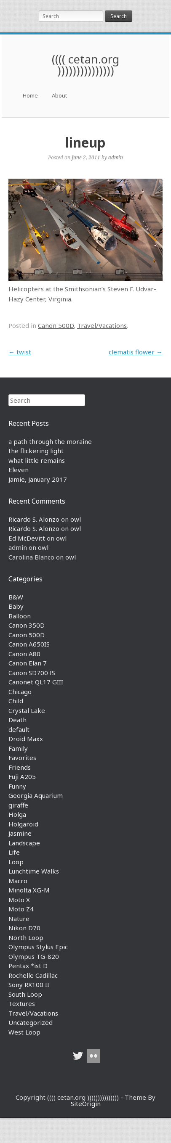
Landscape (24, 843)
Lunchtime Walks (33, 871)
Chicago (20, 691)
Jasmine (20, 833)
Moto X (19, 899)
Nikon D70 (24, 928)
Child (15, 701)
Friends (19, 767)
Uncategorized (30, 1022)
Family (18, 748)
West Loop (24, 1032)
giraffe (18, 805)
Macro (17, 880)
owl (75, 519)
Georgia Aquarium (35, 795)
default (18, 729)
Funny (17, 786)
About (59, 95)
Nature (18, 918)
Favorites (22, 757)
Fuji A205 (22, 776)
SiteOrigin (86, 1103)
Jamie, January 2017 (37, 479)
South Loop (25, 994)
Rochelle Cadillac (33, 975)
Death (17, 719)
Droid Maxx (25, 738)
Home (30, 95)
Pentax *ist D (28, 965)
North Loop (25, 937)
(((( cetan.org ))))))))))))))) (85, 64)
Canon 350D (26, 625)
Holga (17, 814)
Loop (16, 862)
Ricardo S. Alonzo (33, 519)
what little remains (36, 460)
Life (14, 852)
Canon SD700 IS (31, 672)
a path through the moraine (50, 441)
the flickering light (36, 450)
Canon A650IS (29, 644)
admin (115, 157)
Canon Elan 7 (27, 663)
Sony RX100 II (28, 984)
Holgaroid (23, 824)
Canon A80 (24, 653)
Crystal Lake (26, 710)
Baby (16, 606)
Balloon (19, 616)
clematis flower (136, 352)
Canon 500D (56, 325)
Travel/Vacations (102, 325)
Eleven (18, 469)
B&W (15, 597)
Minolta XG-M (29, 890)
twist (19, 352)
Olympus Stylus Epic (38, 946)
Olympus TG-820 (33, 956)
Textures (21, 1003)
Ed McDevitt (26, 538)
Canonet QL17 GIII (35, 682)
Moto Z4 (21, 909)
